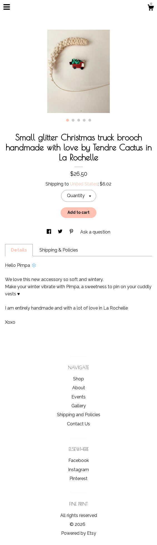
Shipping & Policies (58, 250)
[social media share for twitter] (61, 232)
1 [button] (67, 120)
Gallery (78, 405)
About (78, 387)
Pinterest (78, 478)
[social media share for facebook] (49, 232)
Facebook (78, 460)
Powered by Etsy (78, 533)
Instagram (78, 469)
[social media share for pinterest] (72, 232)
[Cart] (151, 8)
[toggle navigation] (6, 7)
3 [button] (78, 120)
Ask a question (95, 232)
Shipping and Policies (78, 414)
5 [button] (89, 120)
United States (84, 184)
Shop (78, 378)
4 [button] (84, 120)
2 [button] (73, 120)
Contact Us (78, 423)
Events (78, 397)
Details (19, 250)
